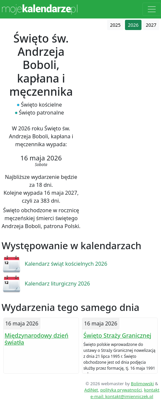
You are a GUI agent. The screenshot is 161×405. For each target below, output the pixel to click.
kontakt (151, 390)
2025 (115, 25)
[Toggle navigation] (151, 9)
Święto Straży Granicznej (117, 335)
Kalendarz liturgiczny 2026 (57, 283)
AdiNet (91, 390)
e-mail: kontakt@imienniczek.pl (122, 396)
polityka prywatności (120, 390)
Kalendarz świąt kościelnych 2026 (66, 263)
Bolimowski (142, 384)
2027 (151, 25)
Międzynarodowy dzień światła (36, 338)
